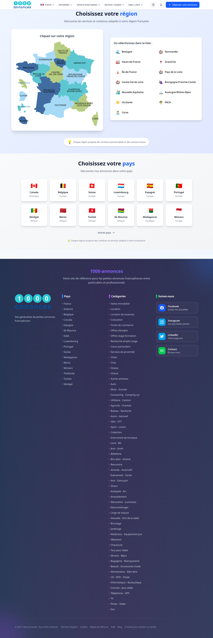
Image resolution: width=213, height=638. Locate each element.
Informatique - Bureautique (125, 582)
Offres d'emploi (118, 330)
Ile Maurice (69, 330)
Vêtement (115, 539)
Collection (115, 432)
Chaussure (116, 545)
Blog (120, 626)
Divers (113, 486)
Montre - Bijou (118, 555)
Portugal (67, 346)
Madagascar (69, 357)
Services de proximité (122, 352)
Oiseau (113, 368)
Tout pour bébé (118, 550)
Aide (113, 626)
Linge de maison (119, 512)
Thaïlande (68, 373)
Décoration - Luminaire (122, 502)
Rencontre (115, 464)
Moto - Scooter (118, 389)
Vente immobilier (119, 303)
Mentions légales (69, 626)
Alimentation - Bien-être (123, 571)
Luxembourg (70, 341)
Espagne (67, 325)
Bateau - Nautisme (120, 411)
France (66, 303)
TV (111, 598)
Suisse (66, 352)
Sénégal (67, 384)
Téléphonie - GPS (119, 593)
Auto (112, 384)
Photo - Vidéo (117, 604)
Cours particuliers (120, 346)
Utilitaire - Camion (120, 400)
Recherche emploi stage (123, 341)
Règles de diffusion (99, 626)
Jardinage (115, 528)
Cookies (84, 626)
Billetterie (115, 453)
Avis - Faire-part (118, 480)
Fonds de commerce (121, 325)
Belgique (68, 314)
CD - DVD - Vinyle (119, 577)
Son (112, 609)
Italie (65, 335)
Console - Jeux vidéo (121, 587)
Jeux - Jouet (116, 448)
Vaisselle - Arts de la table (124, 518)
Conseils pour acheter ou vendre (140, 626)
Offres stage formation (122, 335)
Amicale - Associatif (120, 470)
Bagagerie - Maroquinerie (124, 561)
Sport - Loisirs (117, 427)
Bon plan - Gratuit (120, 459)
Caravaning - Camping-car (124, 394)
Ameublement (118, 496)
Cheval (113, 373)
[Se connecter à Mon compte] (153, 5)
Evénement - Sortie (120, 475)
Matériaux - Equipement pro (125, 534)
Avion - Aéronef (118, 416)
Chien (113, 357)
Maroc (66, 362)
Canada (67, 319)
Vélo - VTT (115, 421)
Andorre (67, 309)
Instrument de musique (123, 437)
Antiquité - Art (117, 491)
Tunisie (67, 378)
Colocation (116, 319)
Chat (112, 362)
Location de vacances (121, 314)
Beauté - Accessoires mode (125, 566)
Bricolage (115, 523)
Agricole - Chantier (120, 405)
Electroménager (119, 507)
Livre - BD (115, 443)
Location (114, 309)
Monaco (67, 368)
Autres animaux (118, 378)
